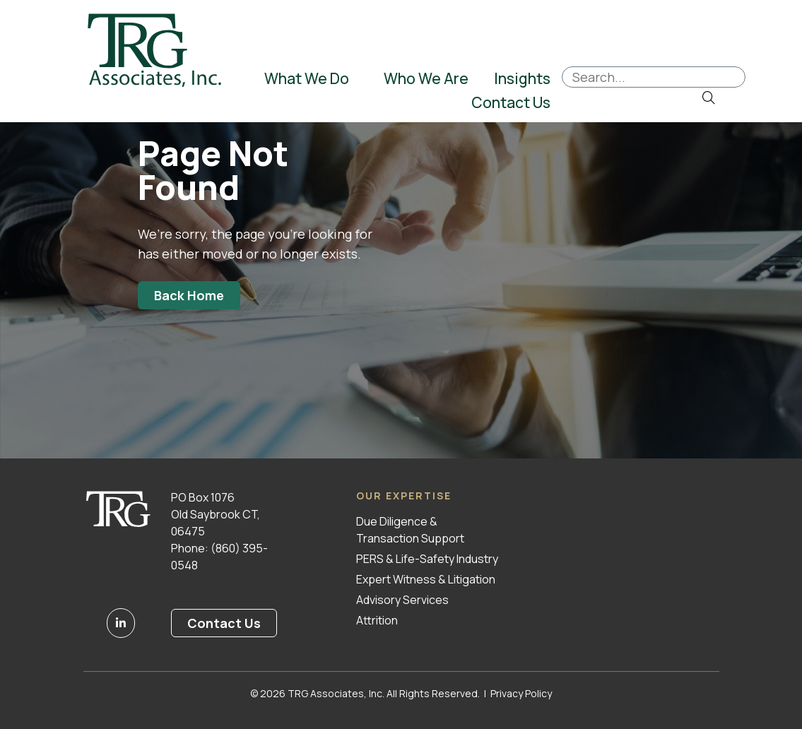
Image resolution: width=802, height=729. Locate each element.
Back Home (189, 295)
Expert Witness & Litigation (425, 579)
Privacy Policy (521, 693)
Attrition (377, 620)
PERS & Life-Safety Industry (427, 559)
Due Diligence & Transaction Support (410, 530)
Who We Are (426, 78)
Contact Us (510, 102)
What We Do (308, 78)
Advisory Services (402, 600)
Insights (522, 78)
